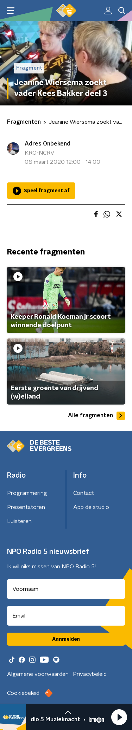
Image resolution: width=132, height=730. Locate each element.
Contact (83, 493)
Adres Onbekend (47, 144)
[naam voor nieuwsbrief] (66, 589)
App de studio (91, 507)
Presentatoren (26, 507)
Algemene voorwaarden (38, 674)
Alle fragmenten (96, 416)
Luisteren (19, 521)
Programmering (27, 493)
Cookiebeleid (23, 693)
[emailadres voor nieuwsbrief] (66, 616)
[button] (119, 717)
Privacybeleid (90, 674)
